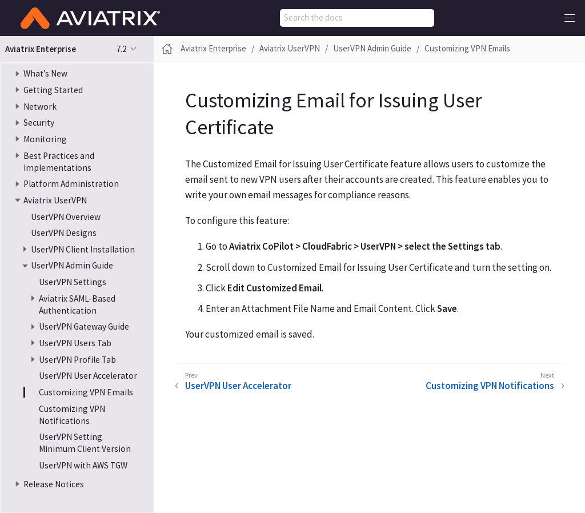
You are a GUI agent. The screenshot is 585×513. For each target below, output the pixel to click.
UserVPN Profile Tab (77, 359)
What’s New (45, 73)
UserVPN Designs (64, 232)
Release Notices (53, 484)
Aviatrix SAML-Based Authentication (77, 304)
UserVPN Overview (66, 216)
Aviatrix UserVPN (55, 200)
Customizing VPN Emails (86, 392)
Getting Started (53, 90)
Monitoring (45, 139)
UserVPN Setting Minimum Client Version (85, 442)
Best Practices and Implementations (58, 161)
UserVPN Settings (72, 281)
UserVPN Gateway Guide (84, 326)
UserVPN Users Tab (75, 343)
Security (38, 122)
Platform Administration (71, 183)
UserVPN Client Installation (83, 249)
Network (40, 106)
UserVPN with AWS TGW (83, 465)
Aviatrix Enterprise (213, 48)
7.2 (121, 48)
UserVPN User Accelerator (88, 375)
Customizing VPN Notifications (72, 414)
